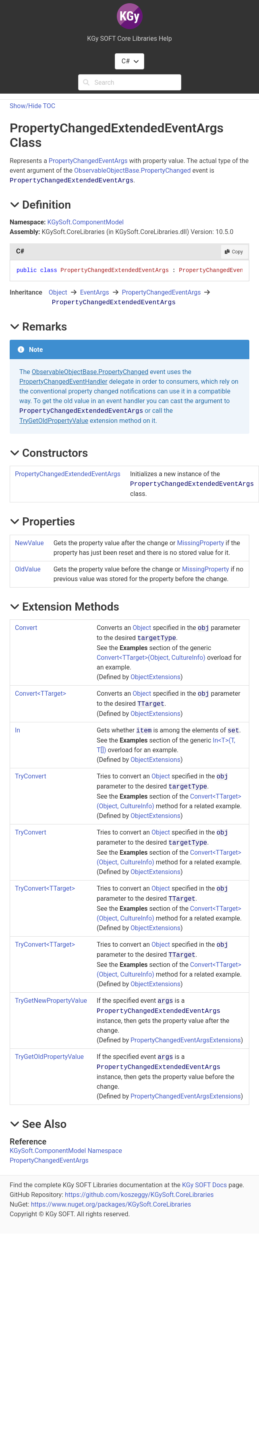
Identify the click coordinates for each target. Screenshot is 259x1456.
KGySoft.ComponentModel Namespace (66, 1151)
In (17, 730)
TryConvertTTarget (45, 888)
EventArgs (94, 292)
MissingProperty (200, 543)
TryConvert (30, 776)
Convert (26, 628)
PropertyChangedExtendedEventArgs (67, 474)
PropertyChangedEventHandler (63, 381)
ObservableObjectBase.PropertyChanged (132, 170)
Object (58, 292)
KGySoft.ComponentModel (86, 222)
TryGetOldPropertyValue (53, 421)
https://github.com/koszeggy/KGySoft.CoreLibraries (139, 1195)
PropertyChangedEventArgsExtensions (186, 1040)
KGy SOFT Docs (204, 1185)
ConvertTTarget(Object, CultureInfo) (151, 657)
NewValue (29, 543)
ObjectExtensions (155, 677)
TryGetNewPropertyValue (51, 1000)
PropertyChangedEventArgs (88, 161)
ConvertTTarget (40, 693)
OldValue (28, 569)
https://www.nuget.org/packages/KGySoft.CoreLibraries (111, 1204)
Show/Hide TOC (32, 106)
